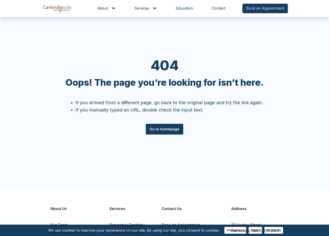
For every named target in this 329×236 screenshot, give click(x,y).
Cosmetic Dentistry (125, 232)
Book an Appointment (265, 8)
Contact (218, 8)
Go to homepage (164, 129)
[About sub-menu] (114, 8)
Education (184, 8)
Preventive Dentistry (127, 225)
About (102, 8)
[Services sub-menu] (155, 8)
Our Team (59, 225)
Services (141, 8)
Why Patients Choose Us (71, 232)
